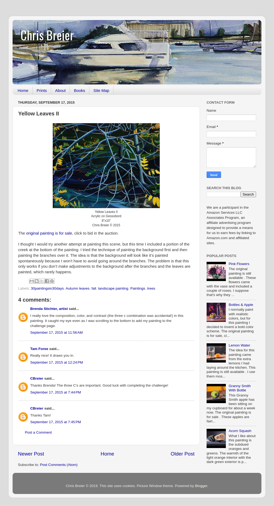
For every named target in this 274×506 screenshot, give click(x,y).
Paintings (137, 288)
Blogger (201, 486)
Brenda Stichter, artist (49, 309)
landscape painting (113, 288)
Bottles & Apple (241, 305)
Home (23, 90)
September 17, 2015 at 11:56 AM (56, 332)
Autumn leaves (77, 288)
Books (79, 90)
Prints (42, 90)
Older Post (183, 454)
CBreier (36, 378)
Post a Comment (38, 432)
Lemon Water (239, 345)
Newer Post (31, 454)
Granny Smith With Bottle (240, 388)
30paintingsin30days (47, 288)
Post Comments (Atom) (59, 465)
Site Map (101, 90)
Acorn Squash (240, 431)
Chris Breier (47, 35)
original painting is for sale (49, 233)
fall (94, 288)
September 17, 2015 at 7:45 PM (55, 422)
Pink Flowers (239, 264)
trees (151, 288)
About (60, 90)
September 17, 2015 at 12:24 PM (56, 362)
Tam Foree (39, 349)
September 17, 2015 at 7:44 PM (55, 392)
